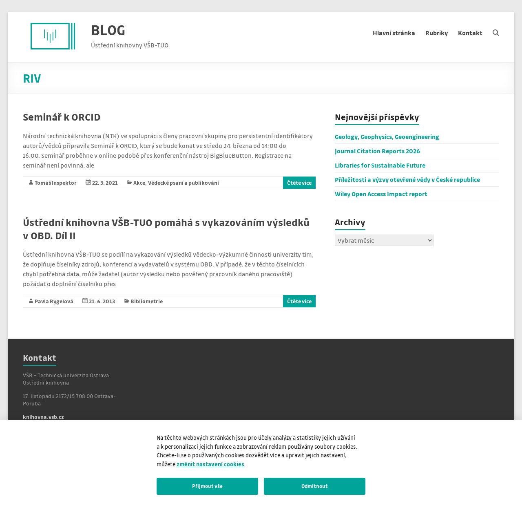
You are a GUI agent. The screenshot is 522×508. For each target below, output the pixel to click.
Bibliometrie (146, 301)
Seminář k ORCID (61, 116)
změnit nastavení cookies (210, 464)
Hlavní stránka (394, 33)
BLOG (108, 29)
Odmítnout (314, 486)
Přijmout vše (207, 486)
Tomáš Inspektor (56, 182)
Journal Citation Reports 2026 (377, 151)
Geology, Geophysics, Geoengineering (387, 136)
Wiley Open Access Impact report (381, 194)
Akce (139, 182)
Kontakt (470, 33)
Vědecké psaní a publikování (183, 182)
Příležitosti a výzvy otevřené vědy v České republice (407, 179)
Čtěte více (299, 182)
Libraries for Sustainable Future (380, 165)
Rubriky (436, 33)
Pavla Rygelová (54, 301)
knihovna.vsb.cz (43, 416)
